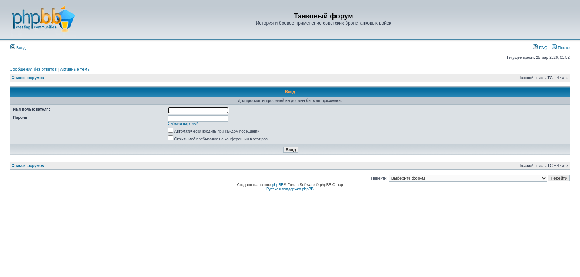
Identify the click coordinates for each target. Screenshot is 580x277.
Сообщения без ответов (33, 69)
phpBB (278, 185)
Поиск (561, 47)
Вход (18, 47)
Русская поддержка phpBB (290, 189)
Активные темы (75, 69)
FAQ (540, 47)
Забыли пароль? (183, 124)
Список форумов (28, 78)
